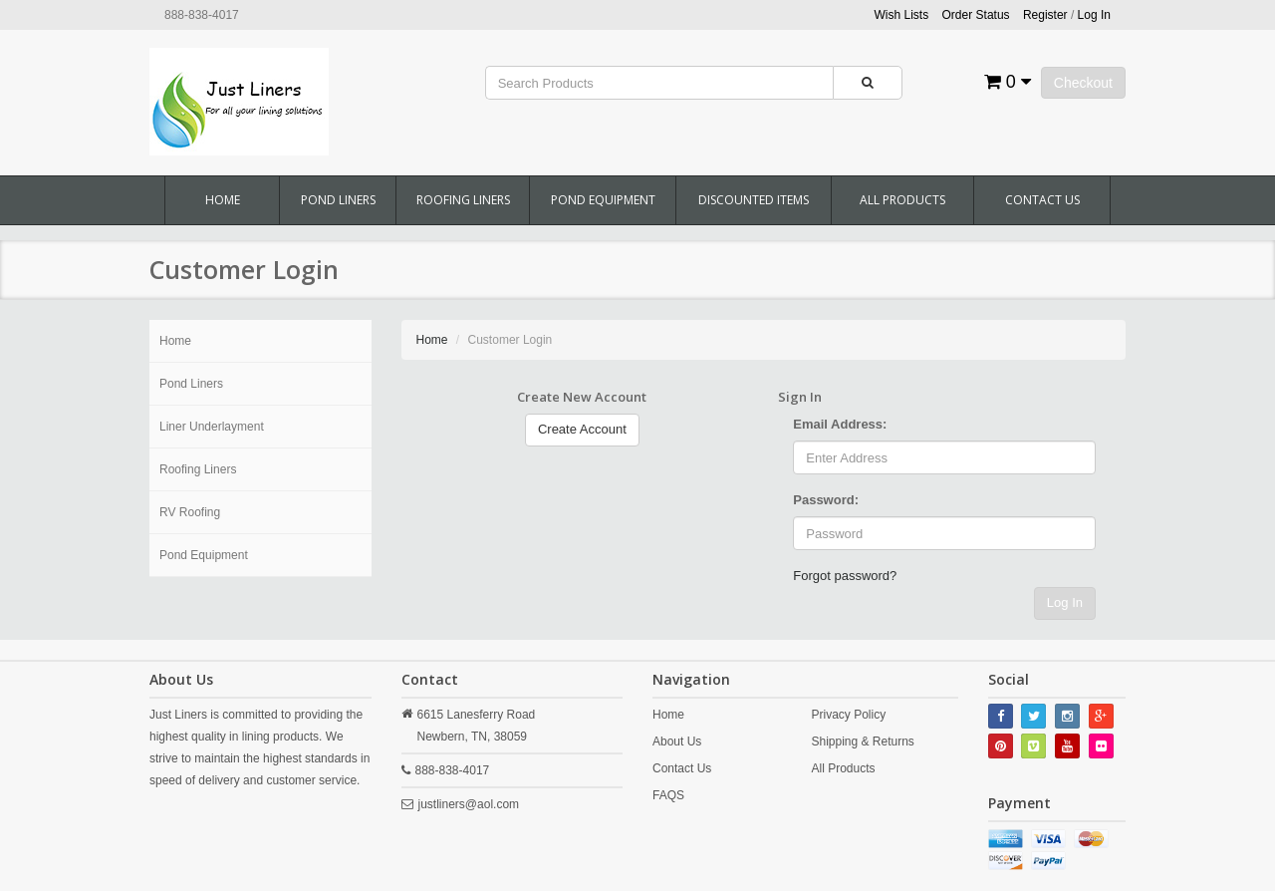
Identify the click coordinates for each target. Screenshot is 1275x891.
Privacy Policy (848, 715)
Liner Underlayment (211, 427)
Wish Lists (902, 15)
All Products (902, 199)
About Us (676, 741)
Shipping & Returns (862, 741)
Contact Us (1042, 199)
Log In (1065, 602)
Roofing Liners (463, 199)
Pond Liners (338, 199)
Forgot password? (844, 575)
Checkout (1083, 83)
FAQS (668, 795)
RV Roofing (189, 512)
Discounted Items (753, 199)
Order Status (976, 15)
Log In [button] (1094, 15)
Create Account (582, 429)
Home (222, 199)
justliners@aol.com (469, 804)
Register (1045, 15)
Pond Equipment (603, 199)
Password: (826, 499)
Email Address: (840, 424)
